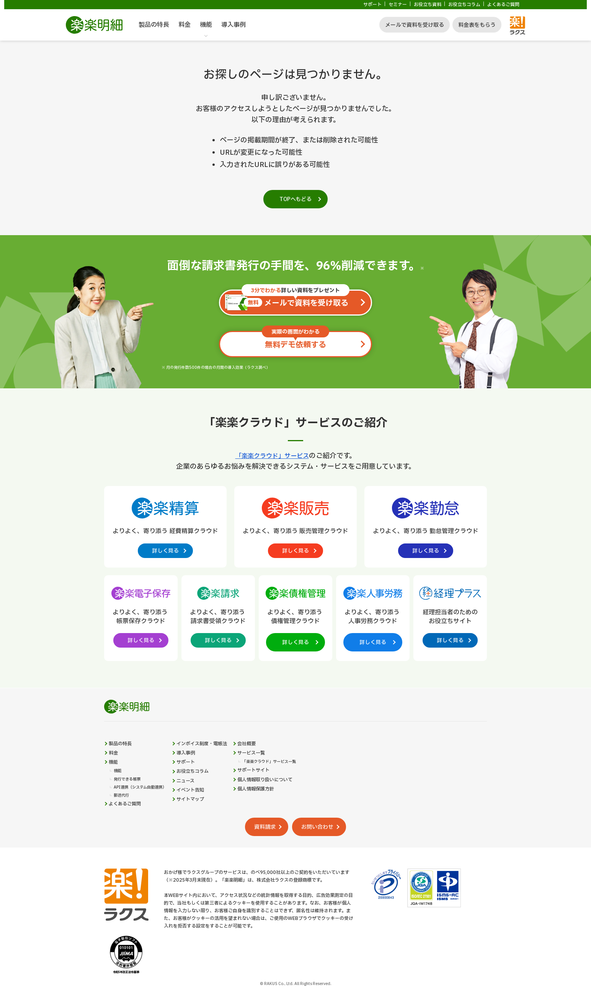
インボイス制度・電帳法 (217, 752)
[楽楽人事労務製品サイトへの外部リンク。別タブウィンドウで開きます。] (373, 620)
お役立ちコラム (464, 5)
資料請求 (259, 848)
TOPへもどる (295, 199)
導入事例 (233, 24)
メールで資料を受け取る (414, 25)
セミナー (398, 5)
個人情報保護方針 (280, 807)
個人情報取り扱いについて (291, 796)
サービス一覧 (275, 764)
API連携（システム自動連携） (145, 804)
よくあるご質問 (503, 5)
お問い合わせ (326, 848)
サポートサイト (277, 784)
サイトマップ (204, 821)
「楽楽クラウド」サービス (272, 456)
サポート (372, 5)
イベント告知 (204, 809)
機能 (206, 24)
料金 (184, 24)
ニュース (198, 798)
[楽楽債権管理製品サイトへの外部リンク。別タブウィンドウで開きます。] (295, 620)
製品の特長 (154, 24)
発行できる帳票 (130, 795)
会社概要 (269, 752)
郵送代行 (123, 813)
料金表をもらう (477, 25)
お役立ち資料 (427, 5)
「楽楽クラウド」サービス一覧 (295, 774)
